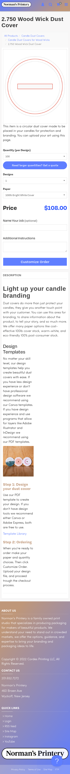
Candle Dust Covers (32, 35)
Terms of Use (34, 769)
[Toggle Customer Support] (57, 761)
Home (9, 716)
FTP (57, 769)
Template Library (15, 533)
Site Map (10, 731)
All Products (11, 35)
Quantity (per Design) (17, 150)
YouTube (10, 741)
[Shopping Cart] (58, 4)
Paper (6, 189)
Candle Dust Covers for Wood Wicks (29, 39)
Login (8, 721)
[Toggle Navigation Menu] (66, 4)
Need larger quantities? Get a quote (35, 165)
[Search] (51, 4)
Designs (8, 174)
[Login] (43, 4)
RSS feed (10, 726)
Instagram (11, 736)
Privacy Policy (18, 769)
